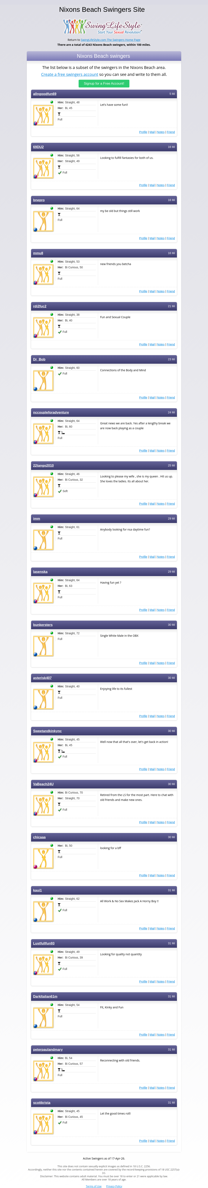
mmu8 (38, 253)
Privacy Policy (114, 1186)
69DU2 (38, 147)
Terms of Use (94, 1186)
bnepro (39, 200)
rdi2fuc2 (39, 306)
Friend (171, 131)
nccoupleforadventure (51, 412)
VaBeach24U (43, 784)
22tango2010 (43, 465)
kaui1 (37, 890)
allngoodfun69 (44, 94)
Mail (152, 131)
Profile (143, 131)
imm (36, 518)
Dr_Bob (39, 359)
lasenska (40, 571)
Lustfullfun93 (43, 943)
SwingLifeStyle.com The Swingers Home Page (110, 40)
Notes (161, 131)
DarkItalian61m (45, 996)
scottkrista (41, 1102)
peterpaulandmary (48, 1049)
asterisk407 (42, 678)
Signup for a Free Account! (104, 83)
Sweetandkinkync (47, 731)
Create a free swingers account (69, 74)
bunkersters (43, 625)
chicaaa (39, 837)
